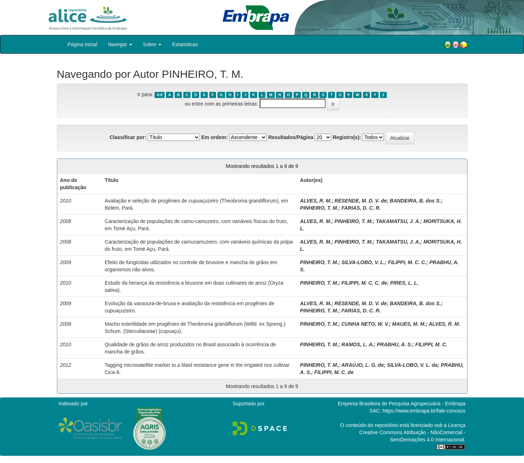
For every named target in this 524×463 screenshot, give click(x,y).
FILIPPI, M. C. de (334, 372)
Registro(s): (347, 137)
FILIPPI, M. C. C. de (364, 283)
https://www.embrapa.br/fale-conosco (423, 411)
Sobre (152, 44)
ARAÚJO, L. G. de (362, 365)
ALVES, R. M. (315, 201)
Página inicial (83, 44)
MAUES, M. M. (409, 324)
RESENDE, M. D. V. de (361, 201)
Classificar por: (127, 137)
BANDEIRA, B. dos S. (415, 201)
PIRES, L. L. (404, 283)
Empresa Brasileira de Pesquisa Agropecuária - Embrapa (402, 403)
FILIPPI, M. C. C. (407, 262)
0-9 (159, 95)
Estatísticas (185, 44)
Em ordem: (214, 137)
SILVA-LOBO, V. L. (363, 262)
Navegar (120, 44)
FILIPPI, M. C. (431, 344)
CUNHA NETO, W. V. (365, 324)
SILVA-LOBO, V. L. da (412, 365)
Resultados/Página (290, 137)
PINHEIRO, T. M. (319, 208)
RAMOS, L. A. (357, 344)
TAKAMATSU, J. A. (398, 221)
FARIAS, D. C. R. (361, 208)
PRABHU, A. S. (394, 344)
